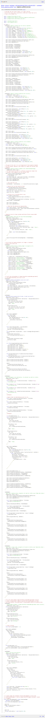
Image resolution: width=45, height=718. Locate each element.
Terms (13, 716)
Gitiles (7, 716)
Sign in (43, 1)
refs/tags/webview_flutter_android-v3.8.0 (25, 5)
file (24, 9)
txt (40, 716)
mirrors (7, 5)
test (15, 7)
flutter (2, 5)
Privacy (9, 716)
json (43, 716)
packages (12, 5)
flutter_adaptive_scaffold (7, 7)
